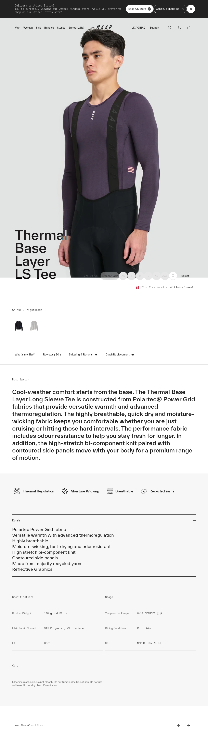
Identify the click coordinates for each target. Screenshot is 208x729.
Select (185, 258)
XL (156, 258)
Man (17, 9)
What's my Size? (25, 336)
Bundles (49, 9)
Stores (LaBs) (76, 9)
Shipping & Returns (83, 336)
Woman (28, 9)
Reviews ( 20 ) (52, 336)
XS (123, 258)
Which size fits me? (181, 269)
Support (154, 9)
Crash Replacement (120, 336)
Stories (61, 9)
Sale (38, 9)
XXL (165, 258)
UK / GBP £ (138, 9)
